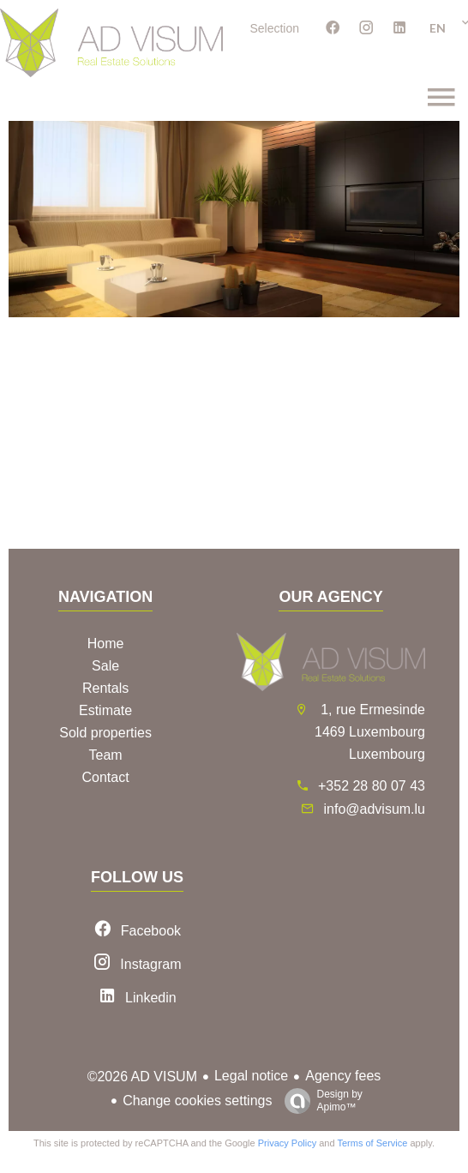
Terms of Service (372, 1143)
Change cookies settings (197, 1100)
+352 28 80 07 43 (371, 786)
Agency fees (343, 1075)
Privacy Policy (287, 1143)
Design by (319, 1101)
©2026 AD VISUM (142, 1076)
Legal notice (251, 1075)
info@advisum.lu (374, 809)
